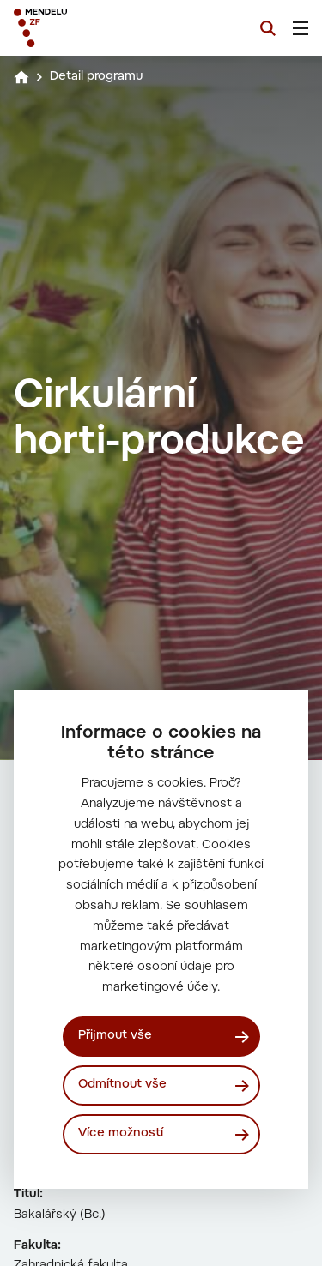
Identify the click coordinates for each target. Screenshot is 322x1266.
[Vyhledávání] (268, 28)
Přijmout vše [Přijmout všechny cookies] (115, 1036)
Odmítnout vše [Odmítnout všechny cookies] (122, 1085)
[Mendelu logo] (99, 28)
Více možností (120, 1134)
